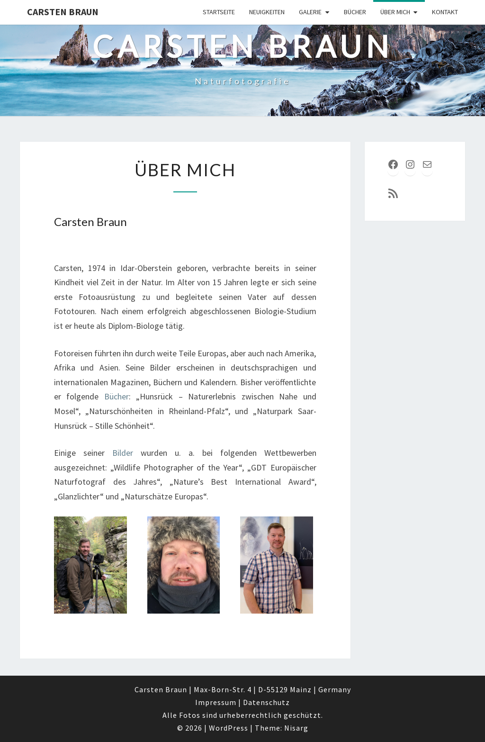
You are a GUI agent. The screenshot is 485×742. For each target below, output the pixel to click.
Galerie (310, 12)
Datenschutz (266, 702)
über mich (395, 12)
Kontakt (445, 12)
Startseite (219, 12)
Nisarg (296, 728)
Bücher (355, 12)
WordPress (228, 728)
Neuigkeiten (267, 12)
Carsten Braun (63, 12)
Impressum (215, 702)
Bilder (122, 452)
